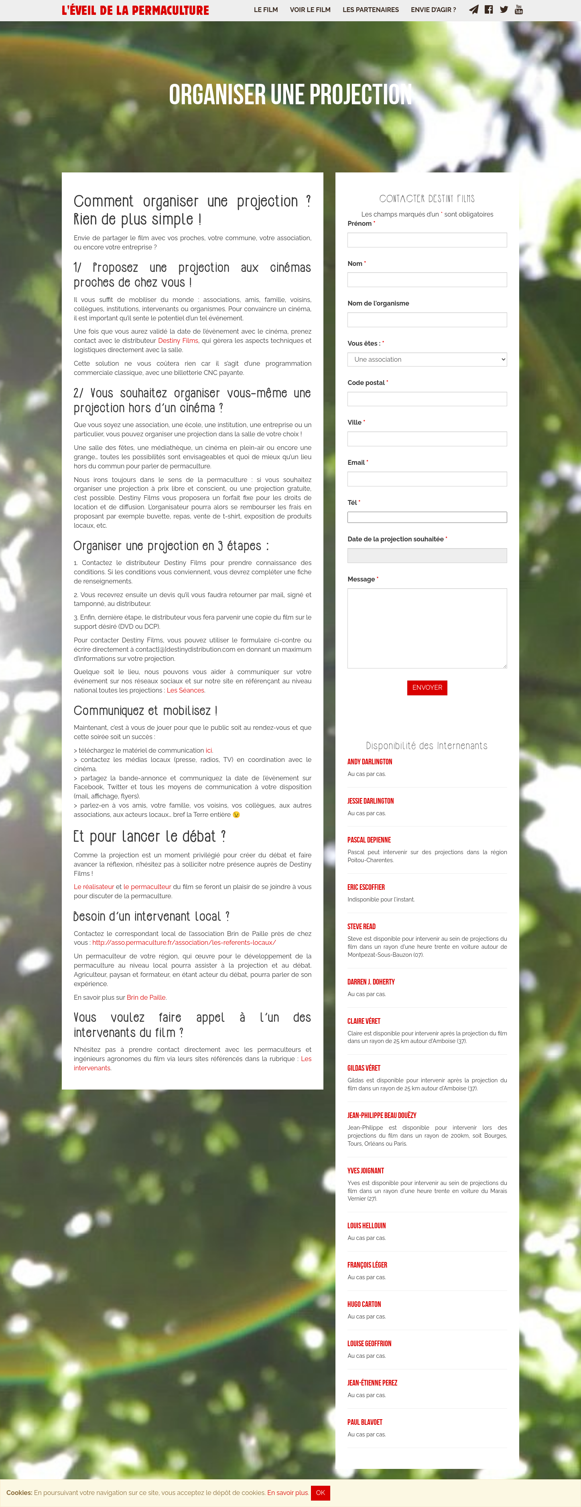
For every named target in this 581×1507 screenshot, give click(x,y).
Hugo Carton (364, 1304)
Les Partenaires (371, 10)
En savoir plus (287, 1493)
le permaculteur (147, 887)
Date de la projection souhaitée (397, 539)
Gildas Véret (363, 1067)
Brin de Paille (146, 997)
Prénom (361, 223)
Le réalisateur (94, 887)
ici (209, 750)
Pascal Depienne (369, 839)
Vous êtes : (365, 343)
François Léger (367, 1264)
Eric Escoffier (366, 887)
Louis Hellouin (366, 1225)
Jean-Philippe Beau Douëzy (381, 1115)
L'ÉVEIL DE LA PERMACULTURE (135, 10)
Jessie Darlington (370, 800)
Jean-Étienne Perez (372, 1382)
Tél (353, 502)
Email (357, 462)
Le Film (266, 10)
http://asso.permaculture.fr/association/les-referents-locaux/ (184, 942)
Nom (356, 263)
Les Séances (185, 690)
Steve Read (361, 926)
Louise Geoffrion (369, 1343)
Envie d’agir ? (433, 10)
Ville (356, 422)
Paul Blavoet (364, 1422)
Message (362, 579)
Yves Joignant (365, 1170)
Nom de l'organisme (378, 303)
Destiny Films (177, 340)
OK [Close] (320, 1493)
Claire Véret (363, 1021)
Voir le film (310, 10)
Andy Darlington (369, 761)
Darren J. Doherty (371, 981)
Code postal (367, 383)
